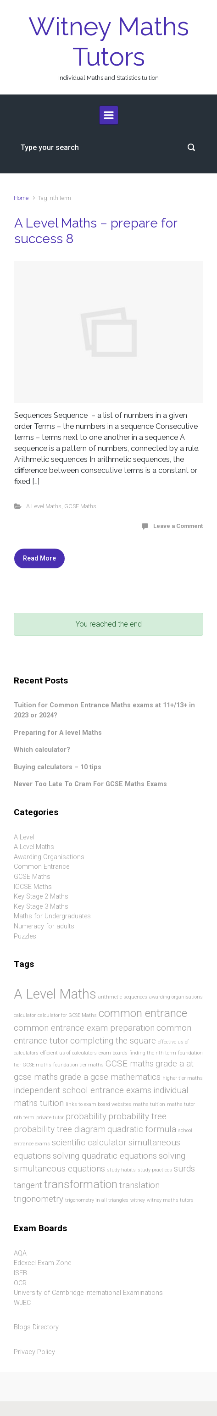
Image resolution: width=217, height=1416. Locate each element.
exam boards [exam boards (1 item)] (113, 1053)
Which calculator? (42, 750)
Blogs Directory (36, 1327)
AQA (20, 1253)
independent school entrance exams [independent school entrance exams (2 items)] (82, 1090)
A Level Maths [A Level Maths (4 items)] (55, 994)
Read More (39, 558)
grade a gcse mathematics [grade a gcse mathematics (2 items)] (110, 1077)
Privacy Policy (34, 1352)
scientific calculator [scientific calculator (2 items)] (89, 1142)
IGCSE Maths (33, 887)
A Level (24, 837)
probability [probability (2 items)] (86, 1116)
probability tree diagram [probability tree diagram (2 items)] (60, 1129)
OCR (20, 1283)
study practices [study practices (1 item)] (155, 1170)
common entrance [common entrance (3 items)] (143, 1013)
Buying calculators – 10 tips (57, 767)
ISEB (20, 1273)
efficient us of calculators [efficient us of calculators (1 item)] (68, 1053)
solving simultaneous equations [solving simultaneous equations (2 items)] (99, 1162)
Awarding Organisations (49, 857)
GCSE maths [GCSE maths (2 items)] (130, 1063)
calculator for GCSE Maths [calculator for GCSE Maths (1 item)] (67, 1015)
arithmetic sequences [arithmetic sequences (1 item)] (122, 997)
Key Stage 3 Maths (41, 907)
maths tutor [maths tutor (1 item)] (181, 1104)
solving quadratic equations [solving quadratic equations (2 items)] (105, 1155)
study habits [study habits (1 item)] (121, 1170)
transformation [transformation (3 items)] (80, 1184)
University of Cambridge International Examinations (88, 1293)
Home (21, 197)
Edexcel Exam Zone (42, 1263)
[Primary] (108, 115)
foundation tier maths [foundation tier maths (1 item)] (78, 1065)
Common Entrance (41, 867)
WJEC (22, 1303)
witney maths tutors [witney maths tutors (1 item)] (170, 1200)
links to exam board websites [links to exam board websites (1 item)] (98, 1104)
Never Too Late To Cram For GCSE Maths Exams (90, 784)
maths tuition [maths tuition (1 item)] (149, 1104)
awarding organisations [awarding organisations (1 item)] (176, 997)
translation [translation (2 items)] (139, 1185)
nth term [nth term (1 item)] (24, 1118)
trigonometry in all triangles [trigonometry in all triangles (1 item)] (96, 1200)
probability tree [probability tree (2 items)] (137, 1116)
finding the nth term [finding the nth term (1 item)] (152, 1053)
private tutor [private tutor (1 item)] (50, 1118)
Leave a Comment (178, 525)
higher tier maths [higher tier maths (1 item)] (182, 1078)
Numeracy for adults (44, 926)
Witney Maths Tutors (108, 41)
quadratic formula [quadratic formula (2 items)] (141, 1129)
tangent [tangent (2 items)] (28, 1185)
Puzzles (25, 936)
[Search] (108, 147)
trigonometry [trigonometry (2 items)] (38, 1199)
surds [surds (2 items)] (184, 1168)
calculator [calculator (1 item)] (25, 1015)
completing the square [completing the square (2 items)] (113, 1040)
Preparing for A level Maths (58, 733)
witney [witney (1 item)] (137, 1200)
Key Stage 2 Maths (41, 896)
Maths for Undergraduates (52, 916)
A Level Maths (43, 506)
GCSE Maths (80, 506)
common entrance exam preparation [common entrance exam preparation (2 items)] (84, 1027)
